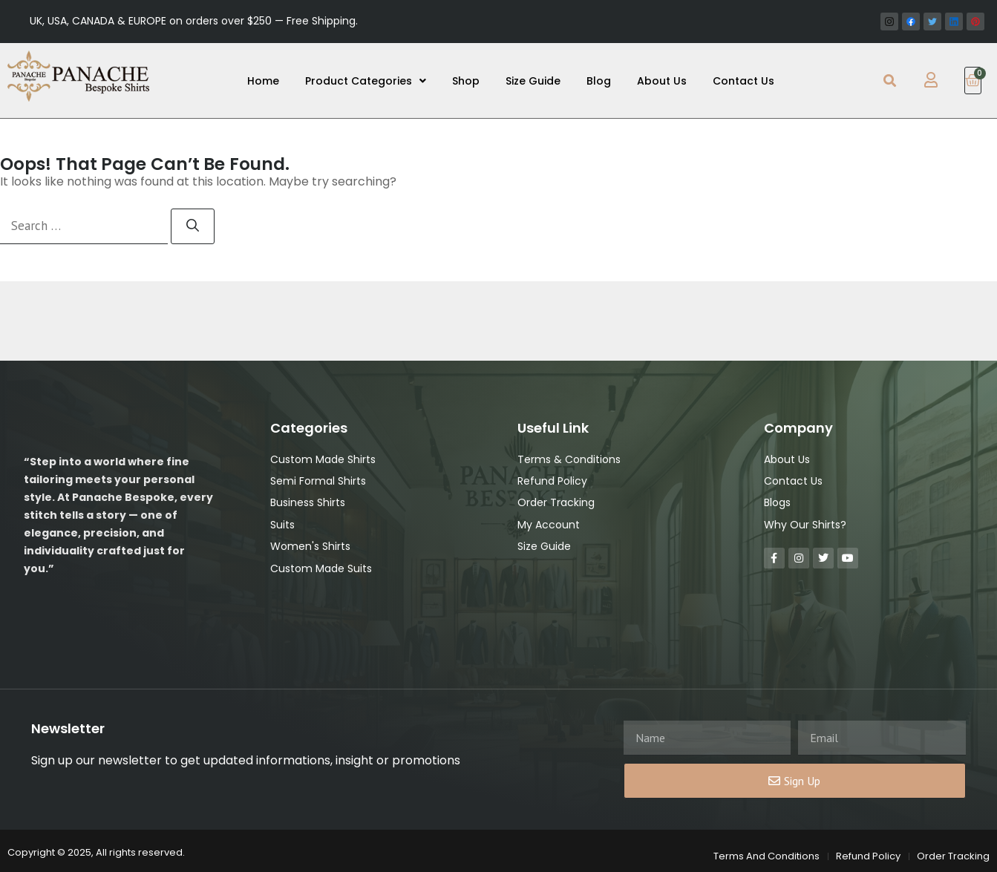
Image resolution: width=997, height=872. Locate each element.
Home (263, 80)
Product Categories (365, 81)
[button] (889, 80)
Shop (466, 80)
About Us (662, 80)
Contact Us (743, 80)
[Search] (193, 226)
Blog (598, 80)
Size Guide (533, 80)
